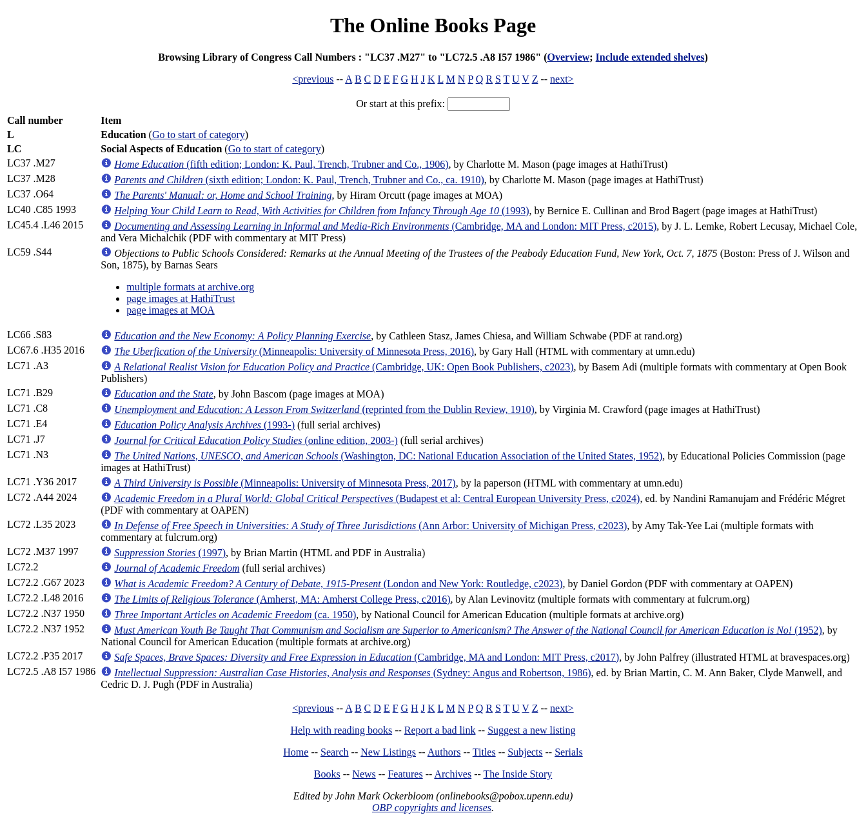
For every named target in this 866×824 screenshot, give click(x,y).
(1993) (321, 210)
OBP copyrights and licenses (431, 807)
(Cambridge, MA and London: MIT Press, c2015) (385, 226)
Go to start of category (198, 134)
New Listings (388, 752)
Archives (452, 774)
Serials (569, 752)
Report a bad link (440, 730)
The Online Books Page (433, 25)
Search (334, 752)
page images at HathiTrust (180, 298)
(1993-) (204, 424)
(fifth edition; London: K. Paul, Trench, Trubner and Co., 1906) (281, 164)
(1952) (468, 630)
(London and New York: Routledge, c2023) (338, 583)
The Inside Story (518, 774)
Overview (568, 57)
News (363, 774)
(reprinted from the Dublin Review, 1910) (324, 409)
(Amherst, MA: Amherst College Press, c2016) (282, 599)
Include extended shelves (650, 57)
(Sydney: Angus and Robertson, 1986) (352, 672)
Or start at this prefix (399, 103)
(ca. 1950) (235, 614)
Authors (444, 752)
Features (405, 774)
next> (562, 79)
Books (327, 774)
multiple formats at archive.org (190, 286)
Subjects (524, 752)
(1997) (170, 552)
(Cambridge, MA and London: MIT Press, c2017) (366, 657)
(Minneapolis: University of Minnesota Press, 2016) (294, 351)
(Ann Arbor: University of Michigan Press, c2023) (370, 525)
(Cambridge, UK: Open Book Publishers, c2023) (343, 366)
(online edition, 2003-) (256, 440)
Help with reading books (341, 730)
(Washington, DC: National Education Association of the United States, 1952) (388, 455)
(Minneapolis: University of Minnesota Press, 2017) (284, 482)
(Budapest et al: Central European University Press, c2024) (377, 498)
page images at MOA (170, 310)
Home (295, 752)
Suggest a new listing (531, 730)
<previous (312, 79)
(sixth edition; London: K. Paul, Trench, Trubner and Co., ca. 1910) (299, 179)
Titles (484, 752)
